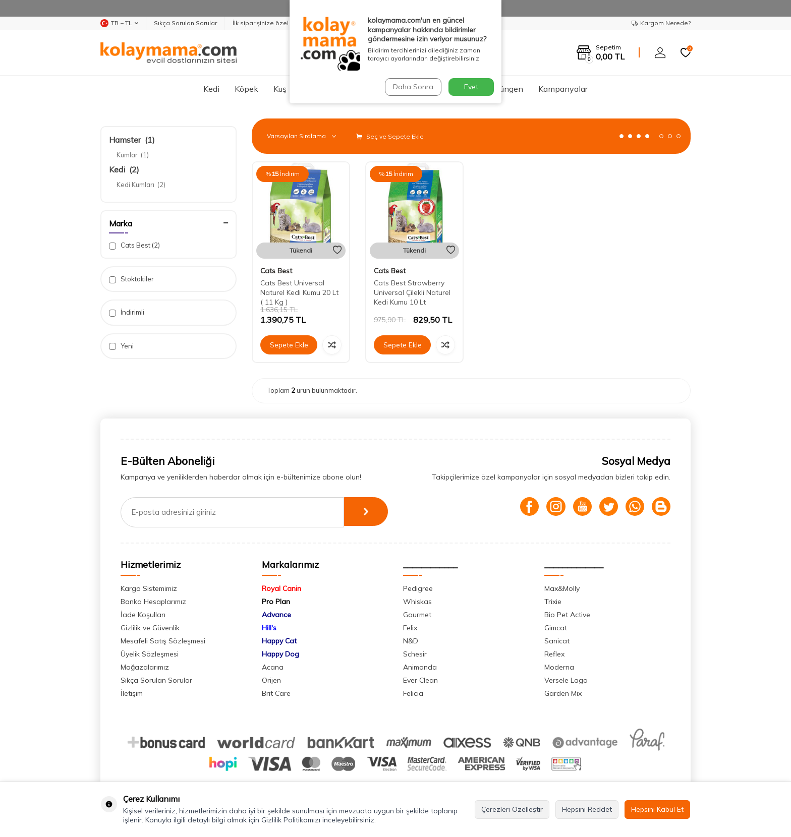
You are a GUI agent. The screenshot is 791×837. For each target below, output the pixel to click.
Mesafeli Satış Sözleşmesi (163, 640)
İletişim (132, 693)
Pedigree (418, 588)
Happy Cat (279, 640)
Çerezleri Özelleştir (512, 809)
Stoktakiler (131, 279)
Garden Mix (563, 693)
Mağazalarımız (145, 667)
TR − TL (119, 23)
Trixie (552, 601)
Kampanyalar (563, 89)
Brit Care (276, 693)
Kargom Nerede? (661, 23)
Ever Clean (420, 680)
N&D (410, 640)
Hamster (132, 140)
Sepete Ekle (289, 344)
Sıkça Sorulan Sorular (185, 23)
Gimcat (555, 627)
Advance (276, 614)
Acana (273, 667)
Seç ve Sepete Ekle (390, 136)
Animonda (420, 667)
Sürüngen (505, 89)
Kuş (280, 89)
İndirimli (126, 312)
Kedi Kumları (141, 185)
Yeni (121, 346)
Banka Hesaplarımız (153, 601)
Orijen (271, 680)
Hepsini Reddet (587, 809)
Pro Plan (276, 601)
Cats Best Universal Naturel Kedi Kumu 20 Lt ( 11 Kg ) (299, 292)
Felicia (413, 693)
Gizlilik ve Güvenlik (150, 627)
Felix (410, 627)
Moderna (559, 667)
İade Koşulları (143, 614)
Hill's (269, 627)
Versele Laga (566, 680)
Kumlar (133, 155)
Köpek (246, 89)
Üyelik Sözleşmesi (150, 654)
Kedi (211, 89)
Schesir (415, 654)
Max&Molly (562, 588)
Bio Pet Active (567, 614)
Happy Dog (280, 654)
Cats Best (134, 245)
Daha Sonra (412, 86)
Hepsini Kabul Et (657, 809)
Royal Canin (281, 588)
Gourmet (417, 614)
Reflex (554, 654)
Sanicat (557, 640)
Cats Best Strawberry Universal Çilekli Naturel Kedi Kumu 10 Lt (412, 292)
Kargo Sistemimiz (149, 588)
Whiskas (417, 601)
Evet (471, 86)
